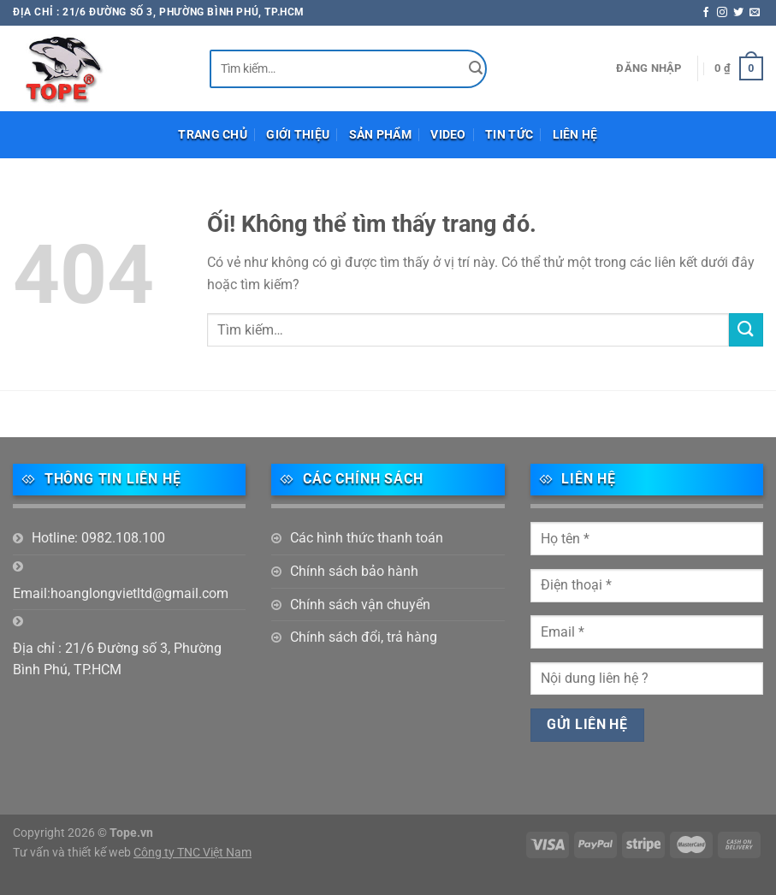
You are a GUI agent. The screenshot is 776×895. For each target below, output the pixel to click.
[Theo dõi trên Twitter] (738, 13)
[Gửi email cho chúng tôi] (754, 13)
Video (447, 134)
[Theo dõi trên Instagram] (722, 13)
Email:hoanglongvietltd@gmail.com (120, 593)
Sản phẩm (380, 134)
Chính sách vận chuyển (360, 604)
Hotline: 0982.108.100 (98, 538)
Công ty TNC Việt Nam (192, 852)
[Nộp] (476, 69)
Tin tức (509, 134)
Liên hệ (575, 134)
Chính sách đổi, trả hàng (363, 637)
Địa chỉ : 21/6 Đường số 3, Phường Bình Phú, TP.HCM (117, 659)
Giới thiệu (297, 134)
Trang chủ (212, 134)
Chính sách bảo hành (354, 571)
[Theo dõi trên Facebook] (706, 13)
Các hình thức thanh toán (366, 538)
